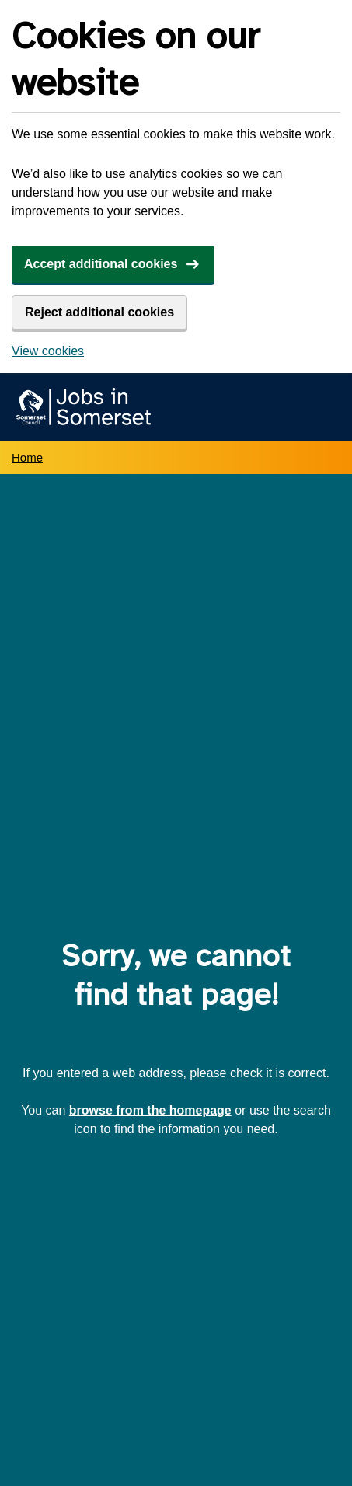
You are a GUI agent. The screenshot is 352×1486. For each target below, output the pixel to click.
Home (27, 457)
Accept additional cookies (100, 263)
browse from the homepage (150, 1110)
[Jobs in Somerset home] (81, 407)
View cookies (48, 351)
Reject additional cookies (99, 312)
